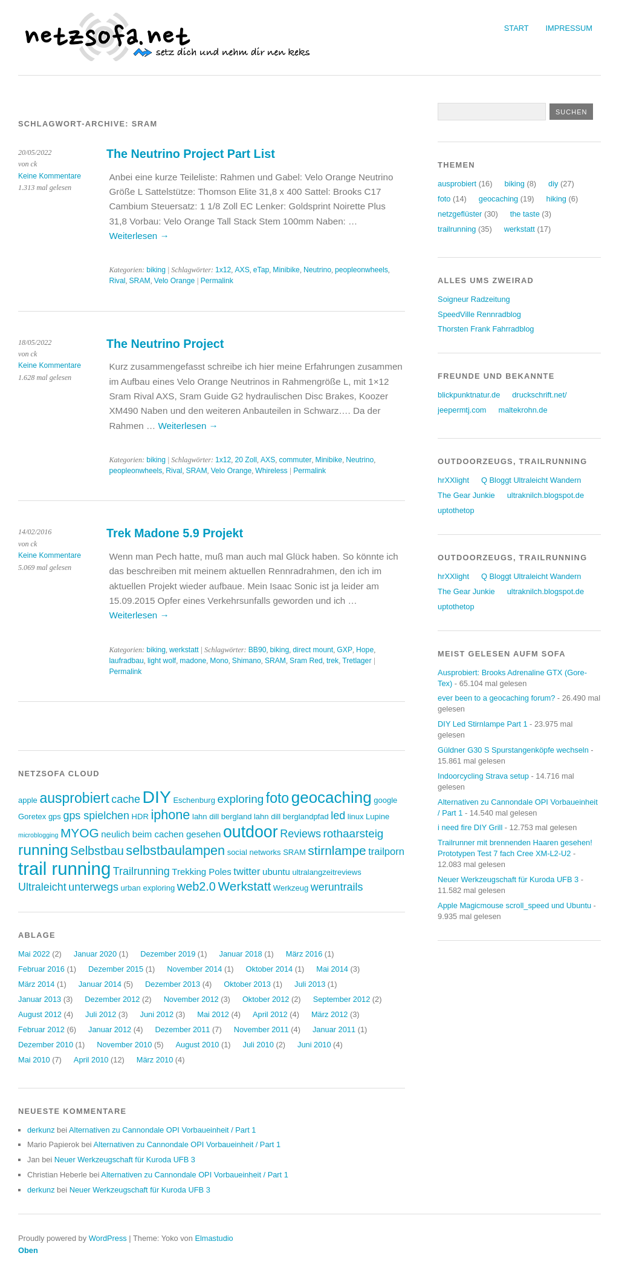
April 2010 (91, 1059)
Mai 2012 (213, 1014)
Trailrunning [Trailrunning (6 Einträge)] (141, 871)
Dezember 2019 (167, 953)
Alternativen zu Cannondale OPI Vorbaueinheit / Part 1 (162, 1129)
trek (332, 660)
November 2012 (191, 999)
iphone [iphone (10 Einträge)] (170, 814)
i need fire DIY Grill (470, 827)
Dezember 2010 (45, 1044)
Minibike (286, 270)
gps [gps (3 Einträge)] (54, 816)
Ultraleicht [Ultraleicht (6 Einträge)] (42, 887)
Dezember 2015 (115, 969)
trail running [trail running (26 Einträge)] (64, 869)
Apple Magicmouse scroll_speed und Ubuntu (514, 905)
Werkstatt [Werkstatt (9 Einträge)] (244, 886)
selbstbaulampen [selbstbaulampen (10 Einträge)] (175, 850)
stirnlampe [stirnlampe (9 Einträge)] (337, 850)
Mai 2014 (332, 969)
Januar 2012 (109, 1029)
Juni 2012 (157, 1014)
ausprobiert (457, 183)
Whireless (271, 470)
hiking (556, 198)
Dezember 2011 (182, 1029)
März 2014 (36, 984)
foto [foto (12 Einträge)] (277, 798)
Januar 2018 (240, 953)
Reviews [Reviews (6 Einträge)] (300, 834)
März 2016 (304, 953)
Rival (117, 281)
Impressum (569, 28)
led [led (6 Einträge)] (338, 816)
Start (516, 28)
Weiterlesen (139, 236)
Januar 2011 (334, 1029)
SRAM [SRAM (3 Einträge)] (294, 852)
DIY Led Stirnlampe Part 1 (482, 723)
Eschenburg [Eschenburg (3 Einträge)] (194, 800)
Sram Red (306, 660)
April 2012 (270, 1014)
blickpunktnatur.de (469, 394)
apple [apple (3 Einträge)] (27, 800)
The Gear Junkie (466, 495)
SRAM (140, 281)
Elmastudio (214, 1238)
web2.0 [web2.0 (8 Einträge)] (196, 886)
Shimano (246, 660)
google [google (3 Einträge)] (385, 800)
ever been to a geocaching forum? (496, 697)
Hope (365, 650)
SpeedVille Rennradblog (479, 314)
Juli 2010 (258, 1044)
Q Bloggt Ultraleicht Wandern (531, 480)
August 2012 (40, 1014)
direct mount (313, 650)
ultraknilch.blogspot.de (545, 495)
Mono (219, 660)
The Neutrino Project (165, 343)
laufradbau (126, 660)
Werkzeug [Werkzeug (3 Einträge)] (290, 887)
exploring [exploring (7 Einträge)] (240, 799)
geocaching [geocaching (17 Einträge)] (331, 797)
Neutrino (317, 270)
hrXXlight (453, 480)
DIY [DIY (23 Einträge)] (157, 797)
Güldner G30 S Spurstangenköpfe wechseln (513, 749)
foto (444, 198)
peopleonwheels (361, 270)
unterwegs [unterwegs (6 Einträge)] (93, 887)
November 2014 (194, 969)
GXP (344, 650)
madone (193, 660)
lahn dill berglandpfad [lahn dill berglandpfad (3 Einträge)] (291, 816)
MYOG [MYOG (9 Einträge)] (79, 833)
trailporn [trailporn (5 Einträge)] (386, 851)
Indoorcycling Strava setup (483, 775)
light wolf (161, 660)
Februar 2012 (41, 1029)
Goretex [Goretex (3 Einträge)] (32, 816)
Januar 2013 (39, 999)
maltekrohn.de (522, 409)
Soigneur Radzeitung (474, 299)
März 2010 (155, 1059)
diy (553, 183)
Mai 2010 (34, 1059)
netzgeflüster (460, 213)
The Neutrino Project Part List (190, 153)
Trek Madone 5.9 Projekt (174, 533)
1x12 (223, 270)
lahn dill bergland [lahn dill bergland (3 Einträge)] (221, 816)
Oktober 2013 (247, 984)
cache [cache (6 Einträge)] (125, 799)
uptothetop (456, 510)
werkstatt (184, 650)
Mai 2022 (34, 953)
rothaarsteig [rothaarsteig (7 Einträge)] (353, 833)
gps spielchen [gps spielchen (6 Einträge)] (96, 816)
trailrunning (457, 229)
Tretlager (356, 660)
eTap (261, 270)
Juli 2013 (309, 984)
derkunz (41, 1129)
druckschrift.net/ (539, 394)
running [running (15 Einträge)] (43, 850)
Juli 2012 (100, 1014)
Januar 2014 (100, 984)
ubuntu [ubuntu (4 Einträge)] (276, 871)
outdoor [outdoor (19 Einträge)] (250, 832)
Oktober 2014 (269, 969)
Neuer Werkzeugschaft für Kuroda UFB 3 (124, 1159)
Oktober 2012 (266, 999)
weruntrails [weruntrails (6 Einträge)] (337, 887)
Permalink (217, 281)
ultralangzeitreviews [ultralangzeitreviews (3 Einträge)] (326, 872)
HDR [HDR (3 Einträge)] (140, 816)
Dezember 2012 (112, 999)
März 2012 (329, 1014)
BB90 (257, 650)
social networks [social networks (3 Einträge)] (254, 852)
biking (156, 270)
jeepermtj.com (462, 409)
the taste (525, 213)
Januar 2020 (95, 953)
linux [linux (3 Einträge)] (356, 816)
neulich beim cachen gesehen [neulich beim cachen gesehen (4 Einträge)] (161, 834)
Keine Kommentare (49, 176)
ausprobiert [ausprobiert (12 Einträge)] (74, 798)
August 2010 (197, 1044)
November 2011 (261, 1029)
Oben (28, 1250)
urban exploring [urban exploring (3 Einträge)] (148, 887)
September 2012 (342, 999)
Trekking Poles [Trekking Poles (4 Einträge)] (201, 871)
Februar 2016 (41, 969)
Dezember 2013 (172, 984)
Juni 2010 (314, 1044)
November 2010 (124, 1044)
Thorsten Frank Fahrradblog (486, 328)
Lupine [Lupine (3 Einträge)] (377, 816)
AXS (242, 270)
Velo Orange (174, 281)
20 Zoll (246, 460)
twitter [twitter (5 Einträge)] (246, 871)
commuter (295, 460)
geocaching (498, 198)
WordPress (108, 1238)
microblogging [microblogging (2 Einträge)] (38, 835)
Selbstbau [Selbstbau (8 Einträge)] (96, 850)
